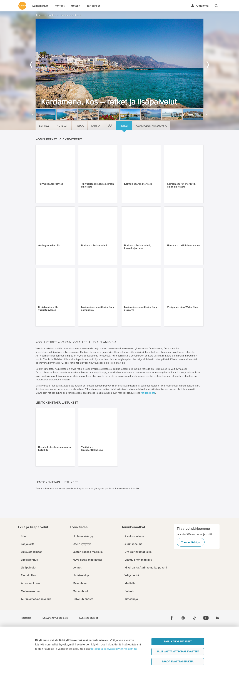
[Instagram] (183, 618)
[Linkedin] (217, 618)
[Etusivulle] (22, 6)
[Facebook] (172, 618)
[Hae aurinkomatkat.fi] (216, 5)
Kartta (95, 125)
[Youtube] (206, 618)
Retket (124, 125)
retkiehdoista (148, 392)
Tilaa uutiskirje (190, 542)
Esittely (44, 125)
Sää (110, 125)
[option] (119, 63)
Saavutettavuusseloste (55, 618)
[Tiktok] (195, 618)
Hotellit (62, 125)
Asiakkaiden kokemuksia (151, 125)
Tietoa (79, 125)
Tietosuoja (25, 618)
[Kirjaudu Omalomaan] (200, 5)
